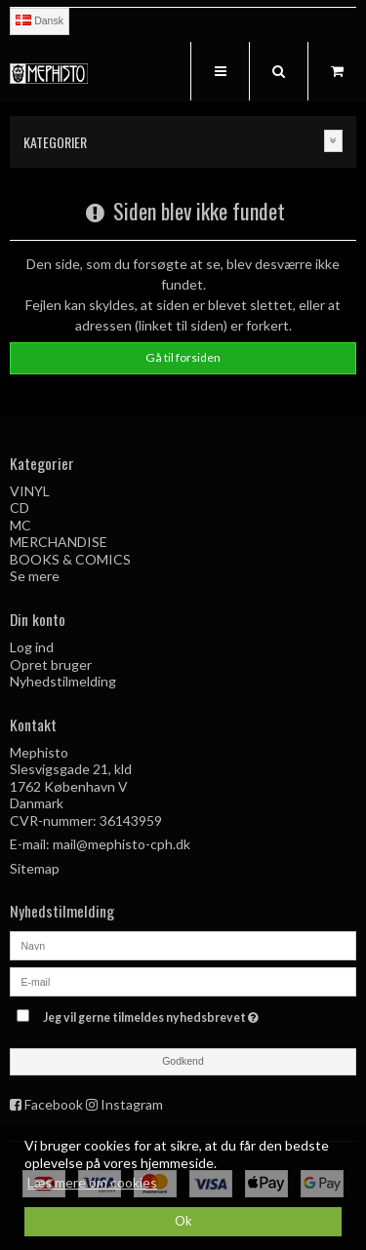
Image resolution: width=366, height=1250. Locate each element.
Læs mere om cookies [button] (92, 1182)
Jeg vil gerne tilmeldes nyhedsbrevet (172, 1014)
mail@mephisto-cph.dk (121, 844)
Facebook (53, 1104)
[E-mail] (183, 979)
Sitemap (35, 868)
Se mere (35, 575)
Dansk (39, 20)
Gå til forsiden (183, 357)
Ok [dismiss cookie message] (183, 1221)
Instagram (132, 1104)
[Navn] (183, 943)
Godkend (183, 1061)
